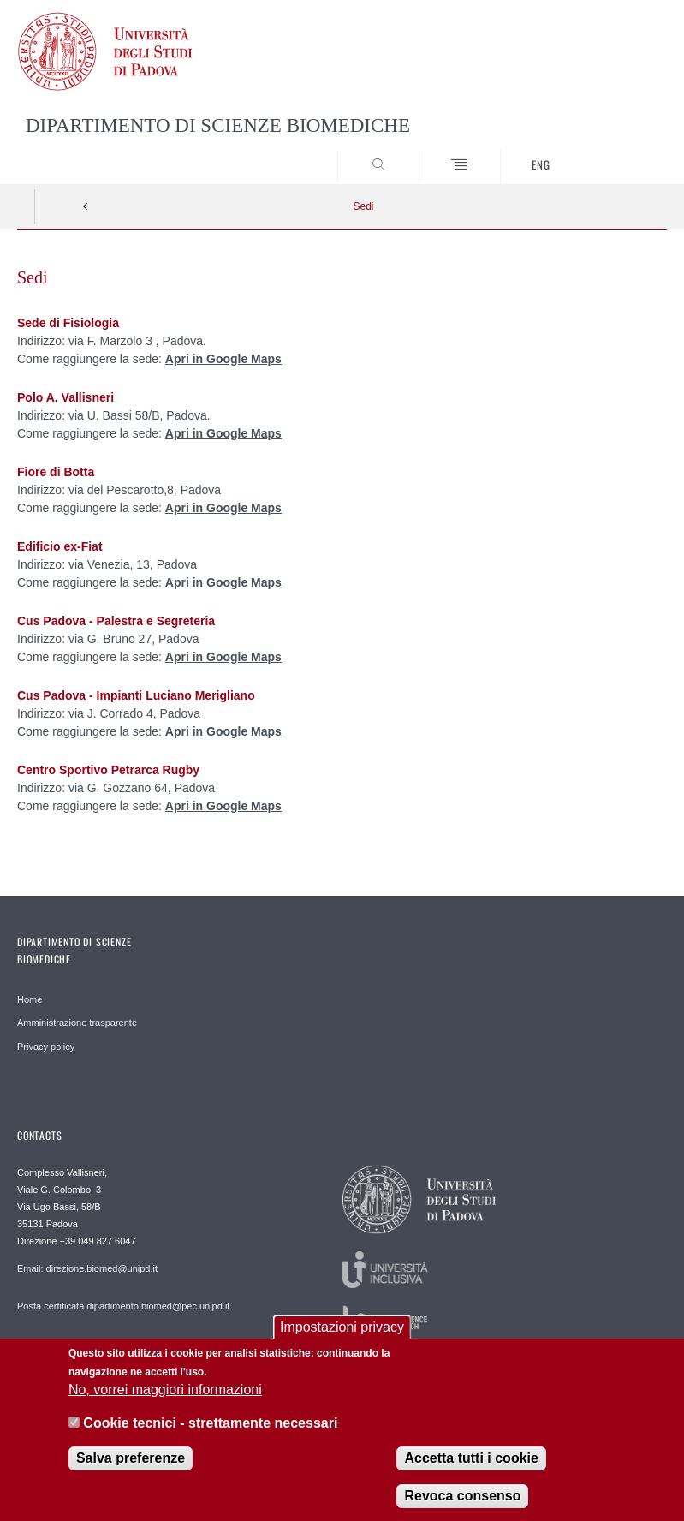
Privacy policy (45, 1046)
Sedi (363, 206)
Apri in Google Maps (223, 359)
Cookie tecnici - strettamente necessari (210, 1429)
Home (29, 999)
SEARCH (620, 152)
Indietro (85, 206)
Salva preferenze (130, 1464)
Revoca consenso (462, 1501)
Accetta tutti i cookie (471, 1464)
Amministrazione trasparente (77, 1022)
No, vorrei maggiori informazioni (165, 1395)
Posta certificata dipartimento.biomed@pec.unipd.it (123, 1306)
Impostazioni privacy (342, 1332)
